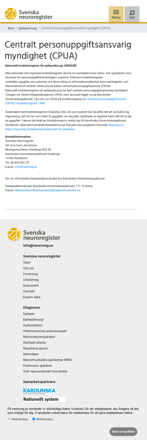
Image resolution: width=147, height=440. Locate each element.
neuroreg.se (115, 125)
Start (11, 28)
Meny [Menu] (116, 17)
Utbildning (31, 279)
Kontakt (29, 291)
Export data (31, 297)
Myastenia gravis (35, 348)
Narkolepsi (30, 354)
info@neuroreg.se (26, 167)
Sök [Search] (132, 17)
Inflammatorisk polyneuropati (45, 331)
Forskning (30, 274)
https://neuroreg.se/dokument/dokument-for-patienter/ (40, 129)
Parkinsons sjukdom (37, 365)
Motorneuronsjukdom (39, 336)
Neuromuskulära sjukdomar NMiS (47, 359)
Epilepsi (28, 313)
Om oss (28, 268)
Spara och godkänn (123, 431)
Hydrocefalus (32, 325)
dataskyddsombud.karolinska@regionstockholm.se (47, 190)
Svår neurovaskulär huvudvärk (45, 371)
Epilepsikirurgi (27, 28)
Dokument (31, 285)
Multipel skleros (34, 342)
